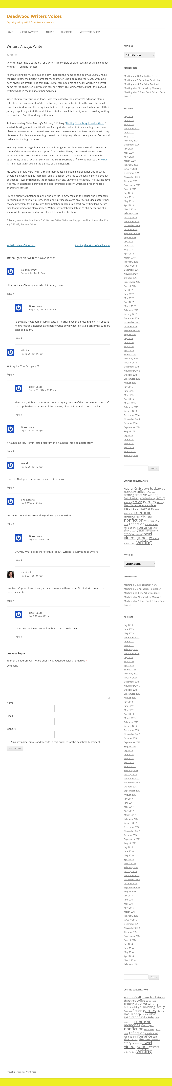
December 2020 (131, 144)
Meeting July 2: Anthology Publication (142, 80)
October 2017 (130, 277)
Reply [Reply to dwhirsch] (9, 600)
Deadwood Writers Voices (34, 16)
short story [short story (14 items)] (131, 530)
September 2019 (132, 185)
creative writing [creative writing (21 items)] (146, 494)
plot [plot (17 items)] (157, 520)
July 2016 (128, 338)
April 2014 (129, 447)
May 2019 (129, 201)
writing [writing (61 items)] (144, 542)
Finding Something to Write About (85, 123)
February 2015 (131, 407)
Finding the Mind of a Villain (92, 245)
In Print (50, 32)
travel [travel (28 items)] (147, 533)
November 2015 (132, 370)
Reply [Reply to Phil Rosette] (9, 523)
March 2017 (130, 306)
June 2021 (129, 132)
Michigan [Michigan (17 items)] (147, 516)
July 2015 (128, 386)
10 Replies (12, 54)
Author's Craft (38, 220)
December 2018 (131, 221)
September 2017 (132, 281)
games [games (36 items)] (149, 501)
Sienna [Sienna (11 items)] (143, 530)
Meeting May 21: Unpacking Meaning (142, 88)
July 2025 (128, 116)
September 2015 (132, 378)
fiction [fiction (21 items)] (137, 502)
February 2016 (131, 358)
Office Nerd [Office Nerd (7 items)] (149, 521)
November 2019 (132, 176)
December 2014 (131, 415)
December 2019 (131, 172)
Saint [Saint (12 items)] (155, 527)
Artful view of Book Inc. (21, 245)
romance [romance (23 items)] (144, 527)
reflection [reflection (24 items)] (137, 523)
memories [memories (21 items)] (132, 516)
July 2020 (128, 148)
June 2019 (129, 197)
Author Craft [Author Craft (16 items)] (132, 488)
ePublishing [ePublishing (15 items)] (147, 498)
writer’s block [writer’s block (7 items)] (130, 543)
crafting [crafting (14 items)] (129, 495)
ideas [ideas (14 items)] (152, 505)
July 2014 (128, 435)
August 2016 (130, 334)
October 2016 (130, 326)
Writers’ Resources (90, 32)
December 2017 (131, 269)
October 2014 (130, 423)
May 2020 (129, 152)
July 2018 (128, 241)
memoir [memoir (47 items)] (142, 512)
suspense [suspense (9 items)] (137, 534)
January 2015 (130, 411)
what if (102, 220)
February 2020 (131, 164)
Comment (13, 665)
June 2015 (129, 390)
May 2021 (129, 136)
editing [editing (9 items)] (135, 498)
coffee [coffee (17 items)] (141, 492)
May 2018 (129, 249)
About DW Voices (29, 32)
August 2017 (130, 285)
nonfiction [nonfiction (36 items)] (134, 520)
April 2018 (129, 253)
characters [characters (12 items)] (130, 491)
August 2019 (130, 189)
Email (10, 715)
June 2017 (129, 294)
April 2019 (129, 205)
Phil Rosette (28, 499)
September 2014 (132, 427)
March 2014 (130, 451)
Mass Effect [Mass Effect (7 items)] (129, 513)
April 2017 (129, 302)
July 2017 (128, 289)
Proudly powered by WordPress (21, 1071)
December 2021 (131, 128)
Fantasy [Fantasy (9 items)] (128, 502)
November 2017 (132, 273)
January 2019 (130, 217)
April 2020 (129, 156)
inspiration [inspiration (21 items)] (132, 508)
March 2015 (130, 402)
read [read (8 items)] (126, 524)
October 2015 (130, 374)
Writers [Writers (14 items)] (154, 538)
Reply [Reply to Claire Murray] (9, 293)
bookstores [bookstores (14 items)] (157, 488)
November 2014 (132, 419)
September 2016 (132, 330)
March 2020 (130, 160)
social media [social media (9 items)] (153, 530)
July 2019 (128, 193)
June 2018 (129, 245)
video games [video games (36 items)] (136, 537)
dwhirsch (26, 572)
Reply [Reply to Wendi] (9, 487)
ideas (95, 220)
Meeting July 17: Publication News (140, 76)
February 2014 (131, 455)
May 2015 (129, 394)
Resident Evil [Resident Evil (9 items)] (151, 524)
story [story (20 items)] (128, 534)
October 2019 (130, 180)
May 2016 (129, 346)
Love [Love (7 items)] (157, 509)
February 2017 (131, 310)
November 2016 (132, 322)
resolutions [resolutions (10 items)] (130, 527)
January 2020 (130, 168)
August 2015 (130, 382)
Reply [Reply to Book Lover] (17, 337)
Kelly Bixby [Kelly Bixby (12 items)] (147, 508)
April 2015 (129, 398)
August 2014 (130, 431)
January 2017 (130, 314)
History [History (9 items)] (160, 502)
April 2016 (129, 350)
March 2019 (130, 209)
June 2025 (129, 120)
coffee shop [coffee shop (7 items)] (151, 492)
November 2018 (132, 225)
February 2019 (131, 213)
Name (10, 702)
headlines (86, 220)
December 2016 (131, 318)
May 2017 (129, 298)
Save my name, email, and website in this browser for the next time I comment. (56, 742)
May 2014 (129, 443)
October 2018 (130, 229)
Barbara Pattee (53, 220)
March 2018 (130, 257)
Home (10, 32)
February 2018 (131, 261)
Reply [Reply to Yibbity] (9, 374)
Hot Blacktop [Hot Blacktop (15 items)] (132, 505)
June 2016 (129, 342)
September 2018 (132, 233)
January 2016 (130, 362)
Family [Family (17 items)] (160, 498)
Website (11, 728)
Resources (67, 32)
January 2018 (130, 265)
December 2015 (131, 366)
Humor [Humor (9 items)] (145, 505)
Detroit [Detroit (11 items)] (128, 498)
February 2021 (131, 140)
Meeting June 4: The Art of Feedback (142, 84)
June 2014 (129, 439)
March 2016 (130, 354)
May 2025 (129, 124)
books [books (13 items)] (145, 488)
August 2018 (130, 237)
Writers (66, 220)
